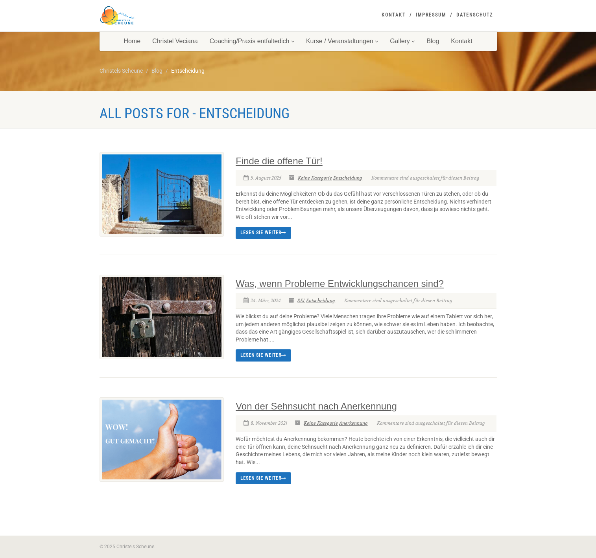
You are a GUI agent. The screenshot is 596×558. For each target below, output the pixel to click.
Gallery (402, 41)
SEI (301, 300)
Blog (432, 41)
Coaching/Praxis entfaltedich (252, 41)
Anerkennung (353, 423)
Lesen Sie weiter (263, 232)
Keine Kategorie (315, 178)
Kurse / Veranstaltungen (342, 41)
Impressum (431, 15)
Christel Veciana (175, 41)
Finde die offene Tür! (279, 161)
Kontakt (394, 15)
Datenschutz (474, 15)
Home (132, 41)
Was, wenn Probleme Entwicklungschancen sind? (340, 283)
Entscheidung (347, 178)
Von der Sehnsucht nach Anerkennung (316, 406)
